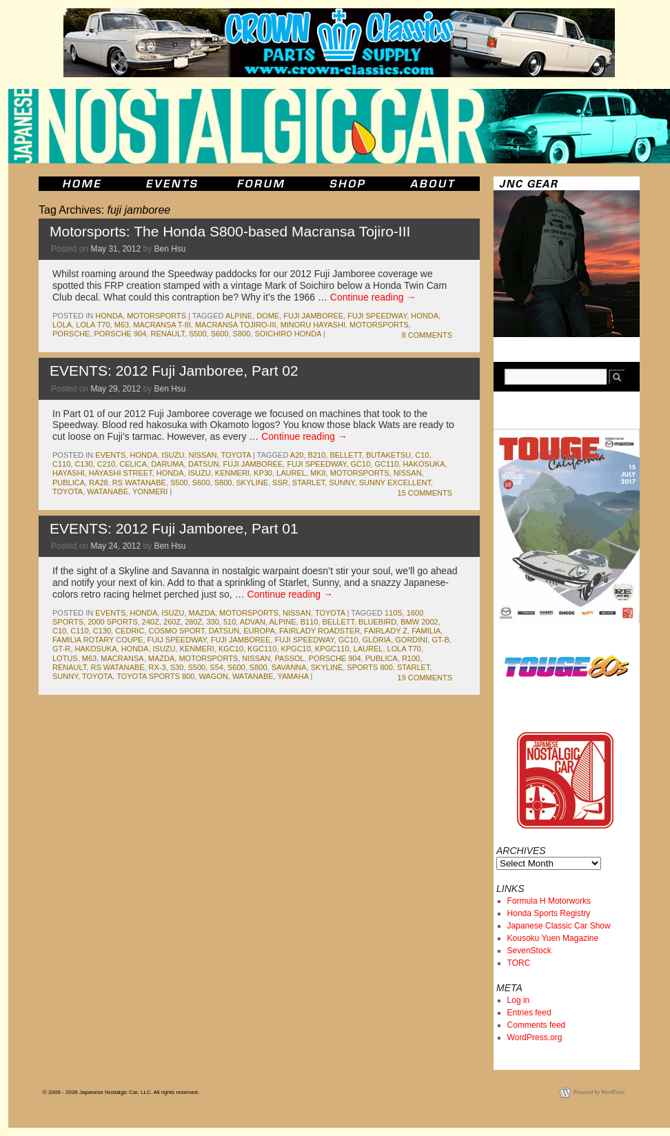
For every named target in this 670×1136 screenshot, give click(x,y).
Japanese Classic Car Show (559, 926)
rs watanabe (139, 482)
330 (212, 622)
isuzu (172, 455)
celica (133, 464)
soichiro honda (287, 333)
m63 (121, 325)
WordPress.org (534, 1037)
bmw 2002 (419, 622)
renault (167, 333)
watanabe (107, 491)
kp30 (263, 473)
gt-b (440, 640)
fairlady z (385, 631)
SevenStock (529, 950)
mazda (201, 613)
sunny (341, 482)
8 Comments (427, 335)
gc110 (386, 464)
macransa (122, 658)
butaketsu (388, 455)
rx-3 (157, 667)
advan (252, 622)
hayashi (68, 473)
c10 (422, 455)
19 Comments (425, 677)
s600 (220, 333)
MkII (318, 473)
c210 (106, 464)
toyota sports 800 (155, 676)
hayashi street (120, 473)
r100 (411, 658)
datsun (203, 464)
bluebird (377, 622)
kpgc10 (295, 649)
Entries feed (529, 1012)
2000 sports (113, 622)
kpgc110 (332, 649)
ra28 (98, 482)
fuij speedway (177, 640)
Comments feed (536, 1025)
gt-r (61, 649)
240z (150, 622)
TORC (519, 963)
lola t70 (93, 325)
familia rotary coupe (97, 640)
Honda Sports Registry (549, 913)
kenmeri (232, 473)
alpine (238, 316)
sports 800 (369, 667)
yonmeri (150, 491)
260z (172, 622)
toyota (236, 455)
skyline (252, 482)
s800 (242, 333)
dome (267, 316)
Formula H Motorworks (549, 901)
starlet (308, 482)
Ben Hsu (169, 249)
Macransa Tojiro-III (235, 325)
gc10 (361, 464)
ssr (280, 482)
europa (259, 631)
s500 (198, 333)
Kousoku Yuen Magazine (553, 938)
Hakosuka (424, 464)
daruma (167, 464)
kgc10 (231, 649)
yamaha (293, 676)
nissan (202, 455)
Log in (518, 1000)
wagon (213, 676)
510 (229, 622)
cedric (129, 631)
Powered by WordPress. (599, 1092)
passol (289, 658)
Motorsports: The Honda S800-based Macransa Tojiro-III (230, 231)
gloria (377, 640)
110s (394, 613)
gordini (411, 640)
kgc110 (261, 649)
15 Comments (425, 493)
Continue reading (373, 297)
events (110, 455)
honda (109, 316)
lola (62, 325)
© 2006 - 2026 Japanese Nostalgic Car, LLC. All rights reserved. (121, 1092)
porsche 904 (120, 333)
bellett (345, 455)
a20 (297, 455)
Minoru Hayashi (313, 325)
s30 (177, 667)
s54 (216, 667)
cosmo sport (176, 631)
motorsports (156, 316)
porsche (71, 333)
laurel (291, 473)
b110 (309, 622)
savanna (289, 667)
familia (426, 631)
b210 (317, 455)
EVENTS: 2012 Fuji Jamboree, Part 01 (174, 528)
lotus (65, 658)
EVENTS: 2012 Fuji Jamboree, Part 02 (174, 370)
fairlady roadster (319, 631)
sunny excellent (395, 482)
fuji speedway (377, 316)
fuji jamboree (313, 316)
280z (193, 622)
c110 (61, 464)
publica (68, 482)
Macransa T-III (162, 325)
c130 (83, 464)
